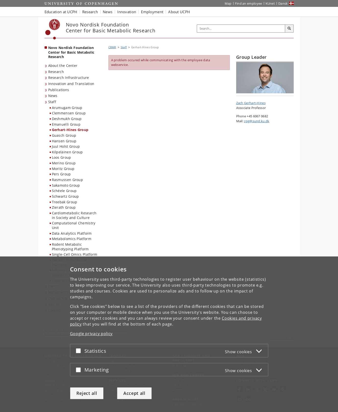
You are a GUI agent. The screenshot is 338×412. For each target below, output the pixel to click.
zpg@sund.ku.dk (256, 121)
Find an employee (248, 3)
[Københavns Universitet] (52, 29)
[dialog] (169, 334)
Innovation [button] (126, 11)
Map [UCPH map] (228, 3)
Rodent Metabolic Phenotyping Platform (70, 246)
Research (56, 71)
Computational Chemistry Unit (73, 225)
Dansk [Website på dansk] (283, 3)
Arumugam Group (67, 107)
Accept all (134, 393)
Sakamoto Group (66, 185)
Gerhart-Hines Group (70, 129)
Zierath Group (64, 207)
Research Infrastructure (68, 77)
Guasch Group (64, 135)
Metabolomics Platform (71, 238)
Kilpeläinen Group (67, 152)
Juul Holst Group (66, 146)
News (53, 95)
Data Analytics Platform (72, 233)
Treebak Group (64, 202)
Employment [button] (152, 11)
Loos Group (61, 157)
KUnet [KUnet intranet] (270, 3)
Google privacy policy (91, 333)
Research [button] (90, 11)
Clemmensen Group (69, 113)
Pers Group (61, 174)
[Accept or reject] (79, 351)
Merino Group (64, 163)
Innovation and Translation (71, 83)
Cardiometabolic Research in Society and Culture (74, 215)
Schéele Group (64, 190)
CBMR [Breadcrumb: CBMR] (112, 47)
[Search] (289, 28)
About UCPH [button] (179, 11)
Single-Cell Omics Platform (74, 254)
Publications (58, 89)
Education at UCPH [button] (61, 11)
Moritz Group (63, 168)
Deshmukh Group (67, 118)
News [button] (107, 11)
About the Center (63, 65)
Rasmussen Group (67, 179)
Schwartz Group (65, 196)
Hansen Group (64, 141)
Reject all (86, 393)
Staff (52, 101)
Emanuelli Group (66, 124)
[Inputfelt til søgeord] (241, 28)
